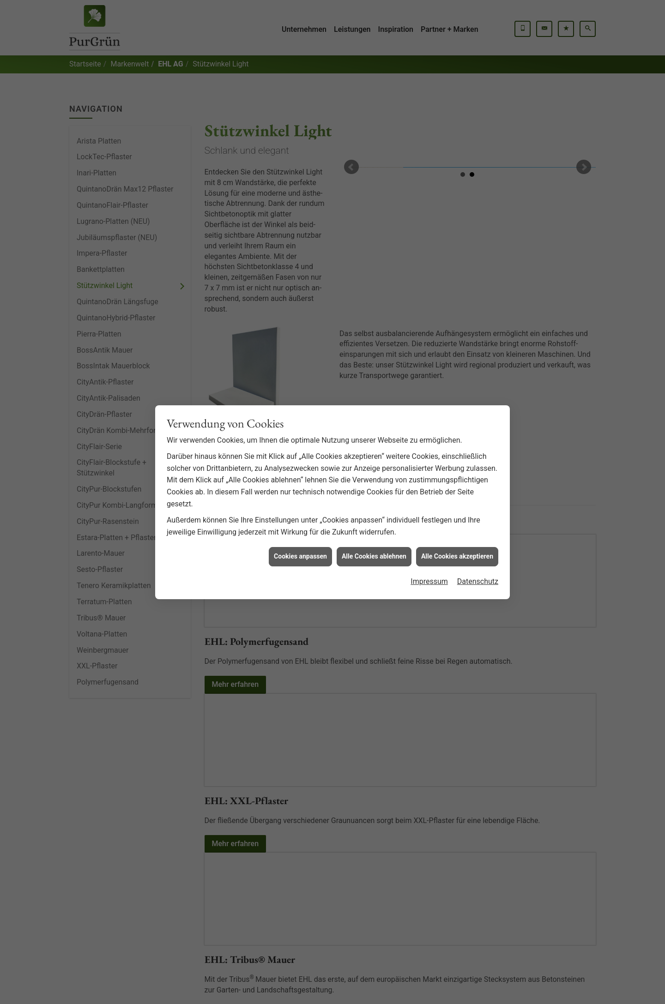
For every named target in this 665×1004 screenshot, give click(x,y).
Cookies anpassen (300, 523)
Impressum (429, 548)
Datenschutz (477, 548)
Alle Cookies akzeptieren (457, 523)
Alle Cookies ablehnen (374, 523)
